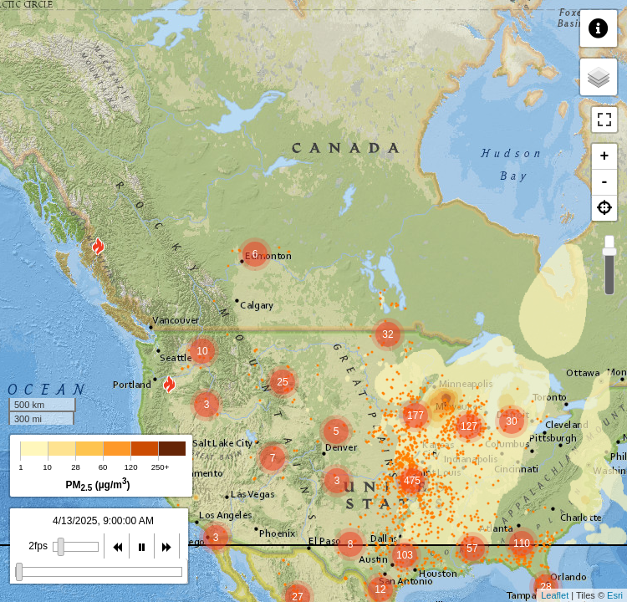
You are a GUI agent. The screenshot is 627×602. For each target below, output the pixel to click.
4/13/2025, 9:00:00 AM (103, 521)
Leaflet (554, 595)
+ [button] (604, 156)
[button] (604, 208)
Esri (615, 595)
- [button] (604, 182)
